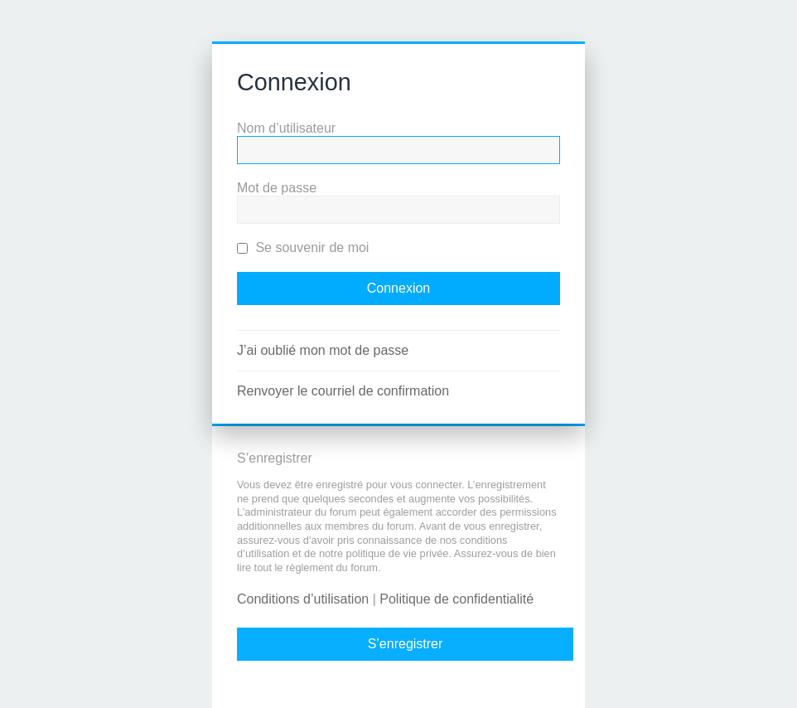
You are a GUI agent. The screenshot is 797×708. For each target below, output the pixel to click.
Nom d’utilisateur (286, 128)
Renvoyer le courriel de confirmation (343, 391)
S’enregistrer (405, 644)
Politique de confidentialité (456, 599)
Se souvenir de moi (303, 247)
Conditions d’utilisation (303, 599)
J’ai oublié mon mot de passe (322, 350)
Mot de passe (276, 188)
